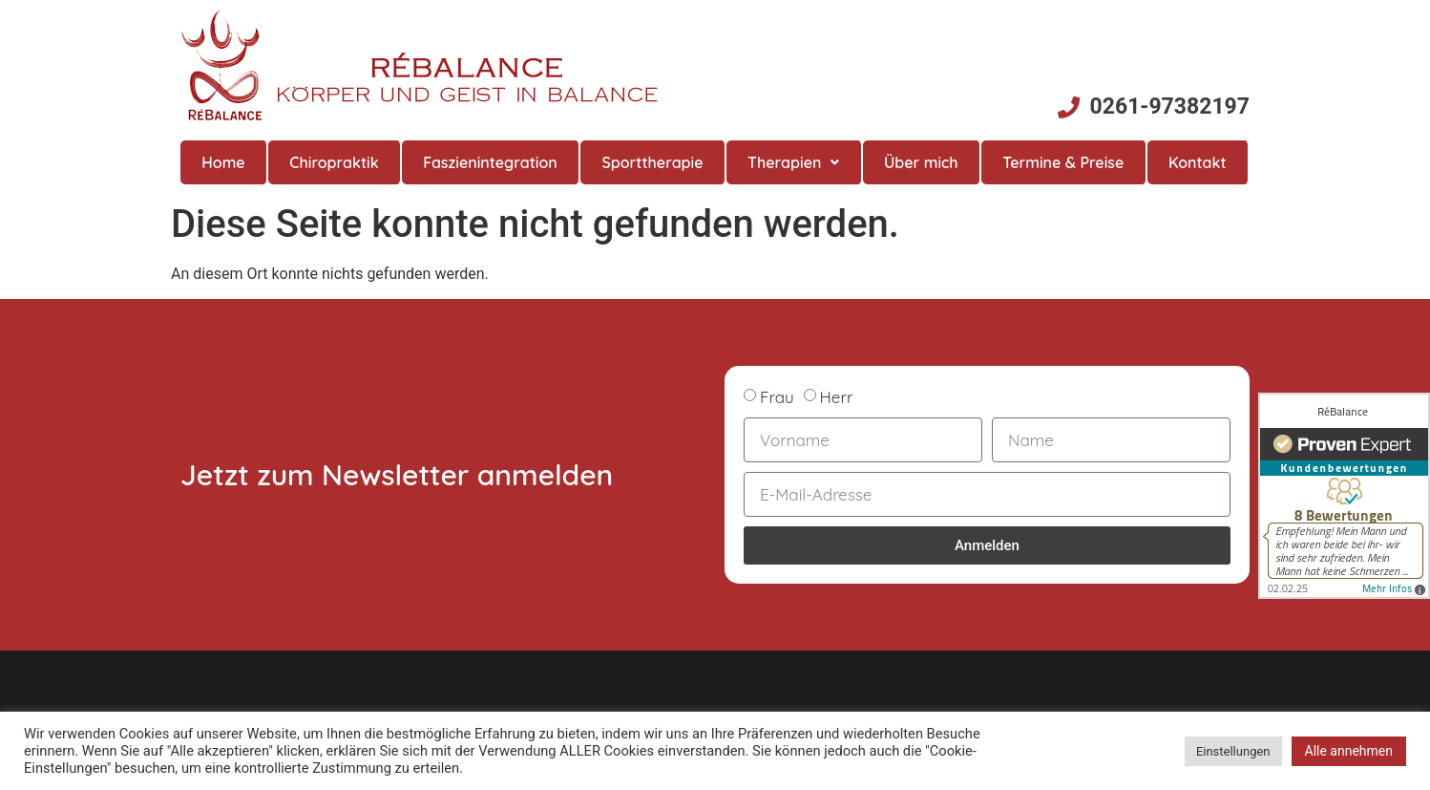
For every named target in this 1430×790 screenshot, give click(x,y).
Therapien (793, 162)
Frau (777, 397)
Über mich (921, 162)
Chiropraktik (333, 162)
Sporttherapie (652, 162)
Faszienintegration (490, 162)
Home (222, 162)
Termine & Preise (1063, 162)
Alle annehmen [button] (1349, 750)
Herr (836, 397)
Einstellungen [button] (1233, 751)
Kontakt (1197, 162)
